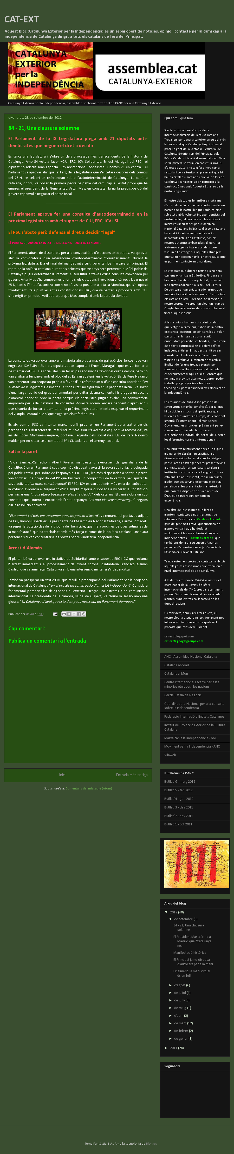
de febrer (181, 1031)
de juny (180, 1000)
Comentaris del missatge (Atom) (89, 788)
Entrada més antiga (132, 775)
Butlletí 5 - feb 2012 (178, 790)
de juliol (180, 993)
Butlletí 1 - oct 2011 (178, 824)
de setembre (184, 919)
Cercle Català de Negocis (183, 695)
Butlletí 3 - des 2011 (178, 808)
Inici (62, 775)
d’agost (180, 985)
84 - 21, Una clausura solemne (188, 928)
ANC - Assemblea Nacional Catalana (190, 657)
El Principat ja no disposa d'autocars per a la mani (193, 962)
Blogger (151, 1143)
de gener (181, 1039)
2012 (174, 912)
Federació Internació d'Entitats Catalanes (194, 717)
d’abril (179, 1016)
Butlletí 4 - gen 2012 (178, 799)
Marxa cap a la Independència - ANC (190, 738)
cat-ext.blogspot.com (179, 636)
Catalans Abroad (176, 665)
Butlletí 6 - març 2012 (179, 782)
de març (180, 1023)
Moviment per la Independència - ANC (192, 747)
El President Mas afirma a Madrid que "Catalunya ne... (192, 941)
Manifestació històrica (189, 953)
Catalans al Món (176, 674)
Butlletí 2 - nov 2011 (178, 816)
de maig (180, 1008)
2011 (174, 1048)
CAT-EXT (21, 20)
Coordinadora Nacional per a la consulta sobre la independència (194, 706)
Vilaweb (170, 755)
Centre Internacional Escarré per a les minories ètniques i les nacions (191, 684)
